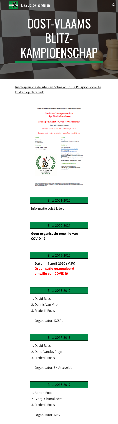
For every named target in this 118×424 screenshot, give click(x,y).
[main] (59, 39)
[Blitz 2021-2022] (59, 200)
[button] (4, 5)
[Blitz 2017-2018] (59, 337)
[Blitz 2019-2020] (59, 255)
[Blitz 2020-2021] (59, 225)
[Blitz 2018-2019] (59, 290)
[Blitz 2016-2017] (59, 385)
